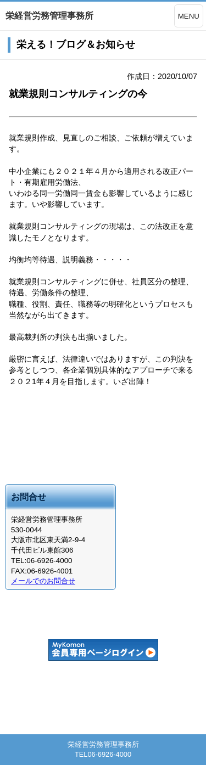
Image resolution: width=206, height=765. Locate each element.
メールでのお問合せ (43, 581)
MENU (188, 16)
